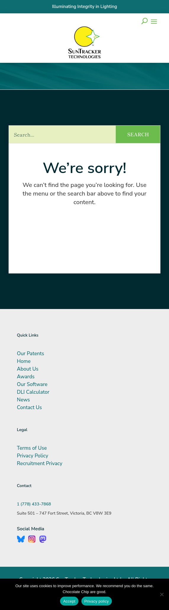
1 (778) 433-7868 (34, 504)
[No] (162, 594)
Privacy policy (96, 601)
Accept (69, 601)
